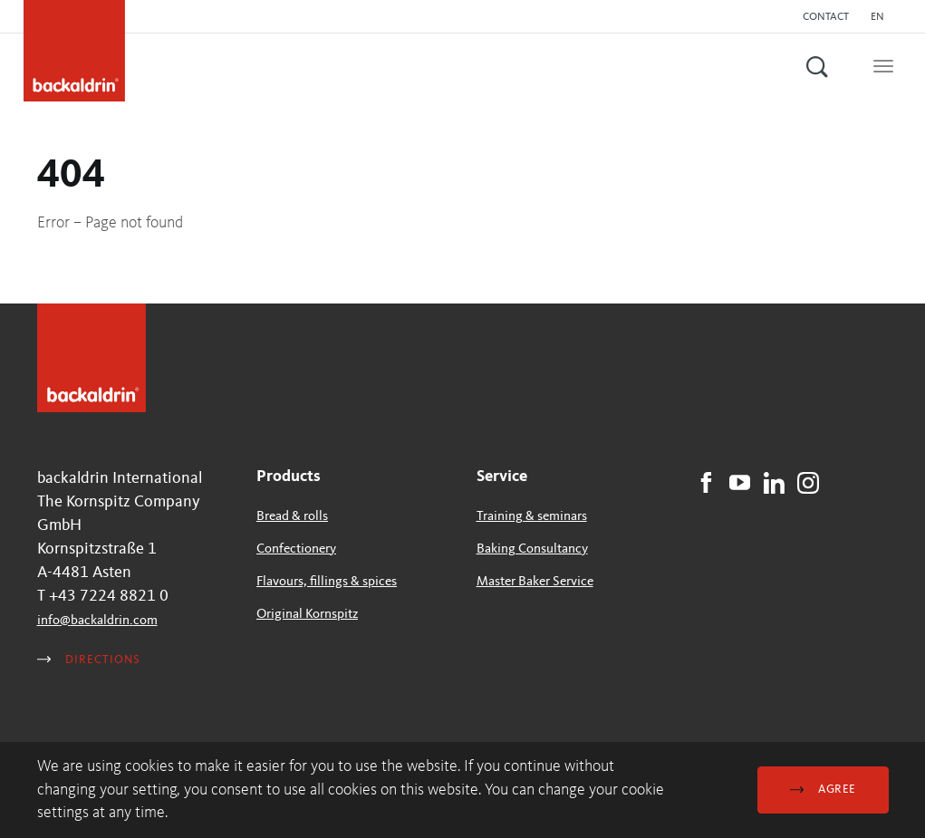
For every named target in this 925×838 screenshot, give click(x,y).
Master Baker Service (535, 582)
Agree (822, 789)
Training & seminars (532, 517)
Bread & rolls (292, 517)
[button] (882, 17)
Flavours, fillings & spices (326, 582)
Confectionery (296, 549)
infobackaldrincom (97, 621)
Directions (88, 660)
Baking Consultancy (532, 549)
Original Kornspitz (307, 614)
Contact (826, 17)
